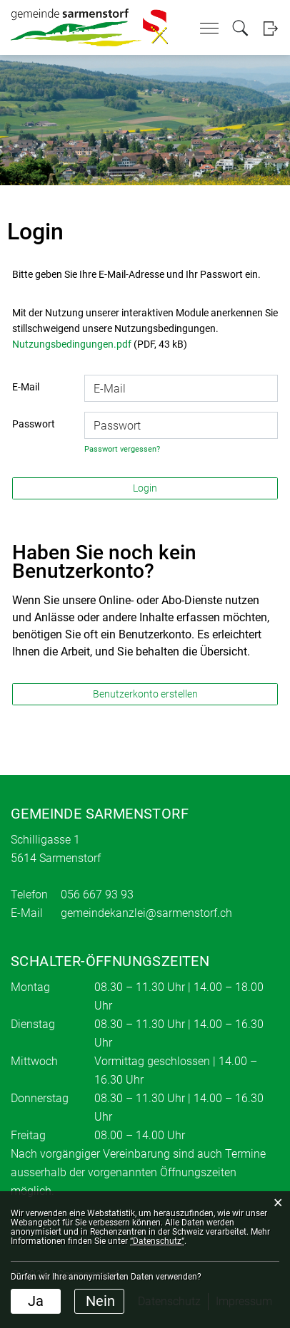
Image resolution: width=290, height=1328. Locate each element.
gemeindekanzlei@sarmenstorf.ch (146, 913)
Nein (100, 1300)
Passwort (33, 424)
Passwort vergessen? (122, 449)
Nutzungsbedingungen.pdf (71, 344)
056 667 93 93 (97, 894)
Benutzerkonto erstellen (145, 694)
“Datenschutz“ (157, 1241)
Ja (36, 1300)
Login (270, 28)
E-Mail (25, 387)
